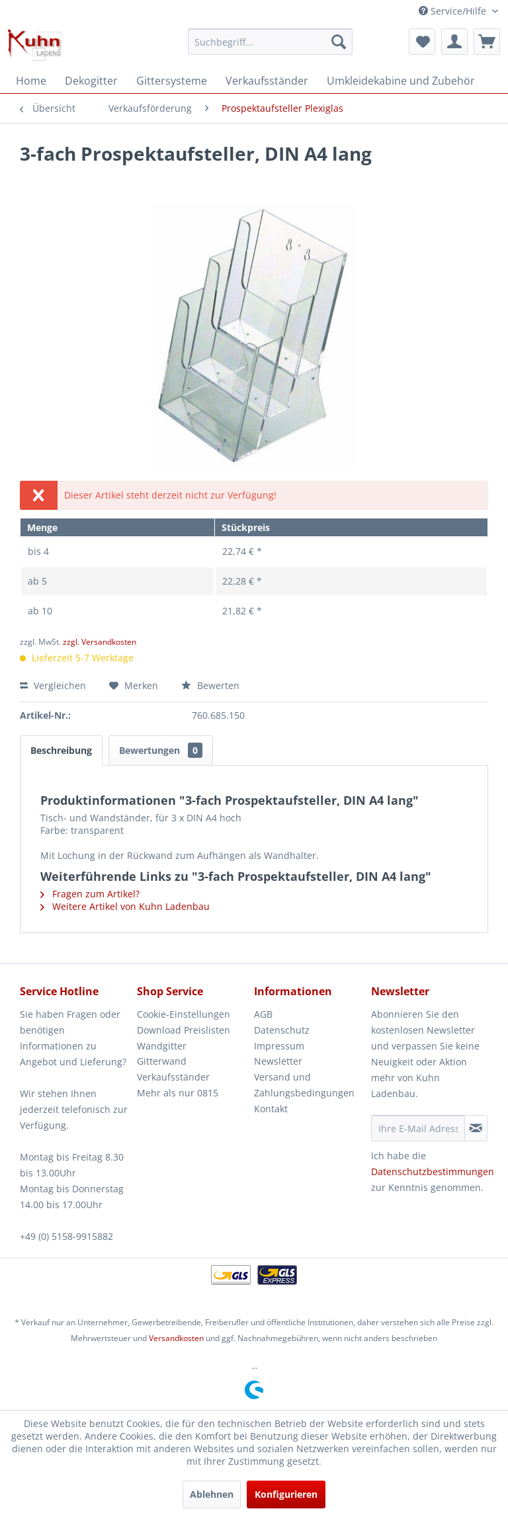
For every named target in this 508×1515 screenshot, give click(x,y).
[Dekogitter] (91, 80)
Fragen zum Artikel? (90, 893)
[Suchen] (339, 41)
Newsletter (278, 1061)
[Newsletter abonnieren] (475, 1128)
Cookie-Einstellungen (183, 1014)
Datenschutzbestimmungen (432, 1171)
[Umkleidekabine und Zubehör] (401, 80)
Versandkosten (176, 1338)
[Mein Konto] (454, 41)
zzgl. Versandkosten (99, 641)
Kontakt (271, 1108)
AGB (263, 1014)
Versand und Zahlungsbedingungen (304, 1085)
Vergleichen (53, 685)
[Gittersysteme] (171, 80)
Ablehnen (211, 1494)
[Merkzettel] (422, 41)
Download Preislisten (183, 1030)
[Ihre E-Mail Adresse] (418, 1128)
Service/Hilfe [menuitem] (454, 11)
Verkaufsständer (173, 1077)
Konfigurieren (286, 1494)
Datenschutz (282, 1030)
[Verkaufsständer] (267, 80)
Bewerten (210, 685)
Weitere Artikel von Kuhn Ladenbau (125, 906)
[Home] (31, 80)
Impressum (279, 1046)
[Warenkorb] (487, 41)
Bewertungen (160, 750)
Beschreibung (61, 750)
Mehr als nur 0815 (177, 1092)
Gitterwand (162, 1061)
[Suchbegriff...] (270, 41)
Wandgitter (162, 1046)
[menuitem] (270, 41)
